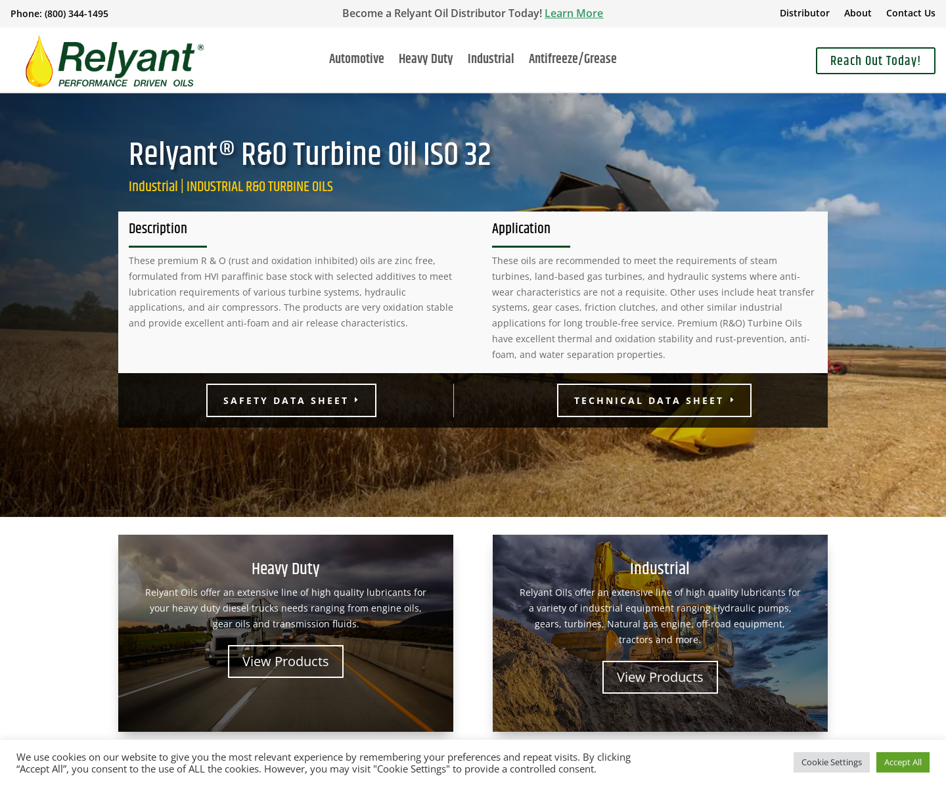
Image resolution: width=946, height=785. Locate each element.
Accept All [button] (903, 762)
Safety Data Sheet (286, 400)
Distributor (805, 14)
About (858, 14)
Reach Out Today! (875, 61)
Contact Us (910, 14)
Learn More (574, 13)
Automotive (356, 62)
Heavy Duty (426, 62)
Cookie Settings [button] (831, 762)
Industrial (491, 62)
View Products (285, 661)
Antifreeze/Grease (573, 62)
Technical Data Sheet (649, 400)
